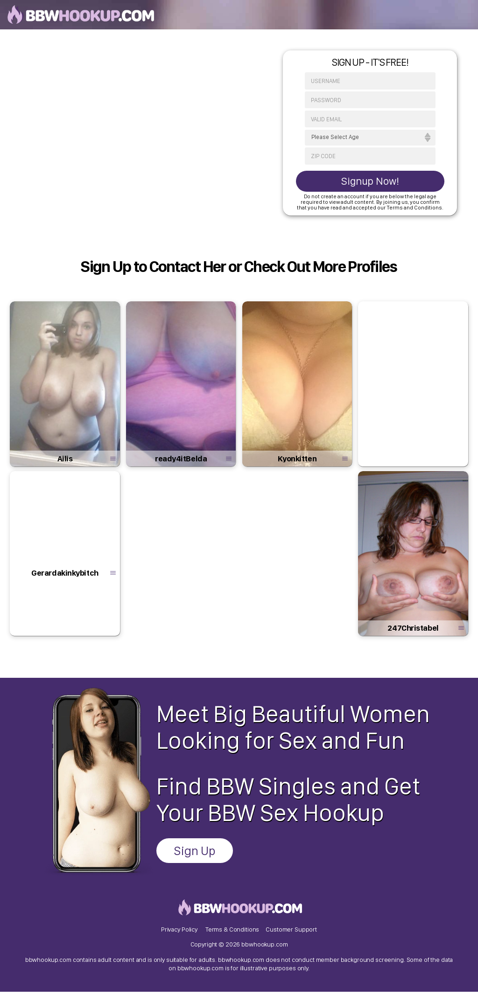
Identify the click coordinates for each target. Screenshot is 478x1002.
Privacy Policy (179, 938)
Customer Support (291, 938)
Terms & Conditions (232, 938)
